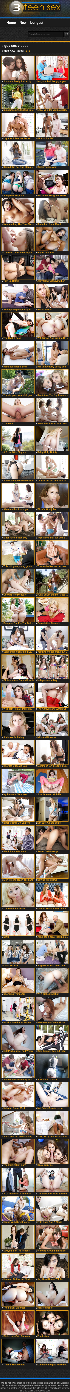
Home (11, 23)
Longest (36, 23)
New (23, 23)
